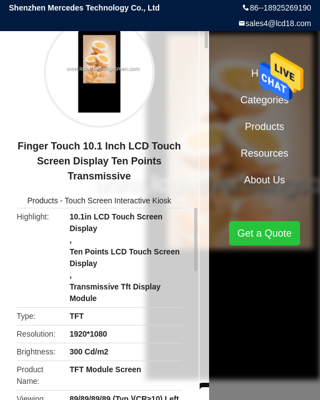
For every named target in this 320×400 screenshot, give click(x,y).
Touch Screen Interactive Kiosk (118, 200)
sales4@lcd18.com (279, 23)
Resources (264, 153)
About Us (264, 180)
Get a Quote (264, 233)
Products (42, 200)
